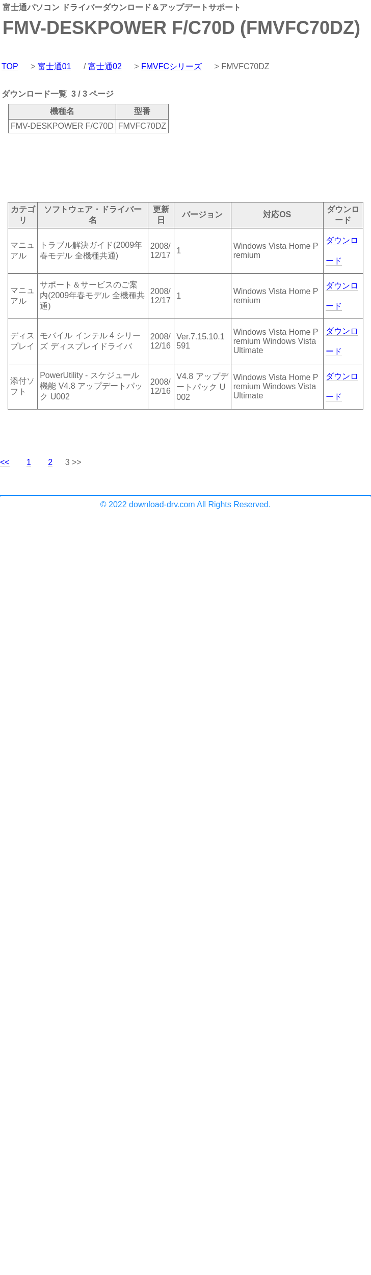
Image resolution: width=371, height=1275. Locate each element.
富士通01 (54, 66)
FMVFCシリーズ (171, 66)
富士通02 (105, 66)
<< (5, 462)
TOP (10, 66)
